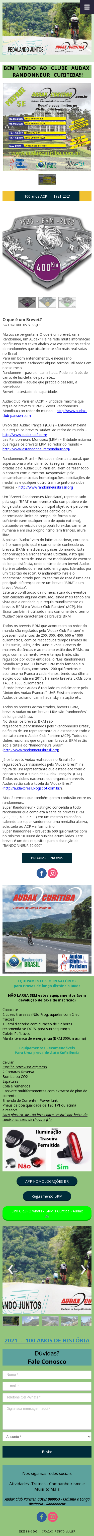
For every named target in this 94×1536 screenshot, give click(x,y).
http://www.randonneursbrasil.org (46, 487)
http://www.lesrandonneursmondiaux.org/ (36, 449)
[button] (47, 179)
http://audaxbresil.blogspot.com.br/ (32, 788)
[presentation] (11, 250)
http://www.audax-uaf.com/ (25, 434)
